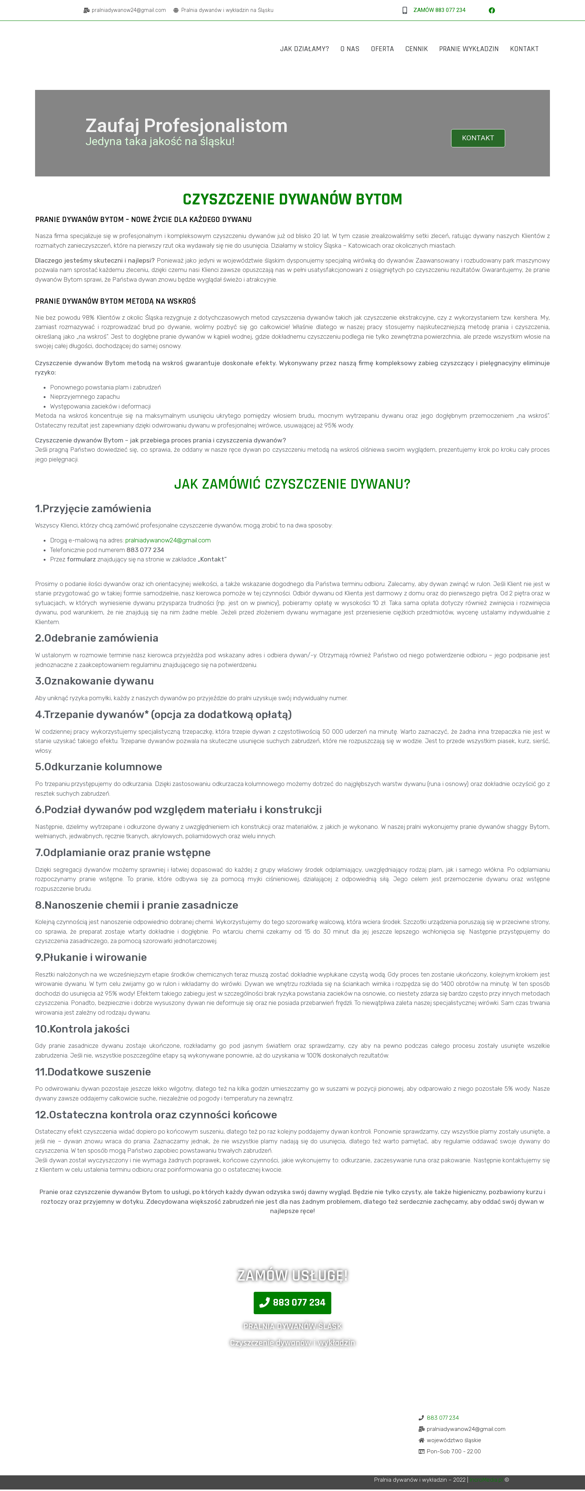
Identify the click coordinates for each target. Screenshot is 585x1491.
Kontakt (524, 49)
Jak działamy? (304, 49)
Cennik (416, 49)
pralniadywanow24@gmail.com (168, 541)
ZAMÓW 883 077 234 (439, 10)
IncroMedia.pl (486, 1481)
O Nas (350, 49)
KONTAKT (477, 138)
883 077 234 (443, 1419)
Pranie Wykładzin (469, 49)
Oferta (382, 49)
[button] (292, 1304)
